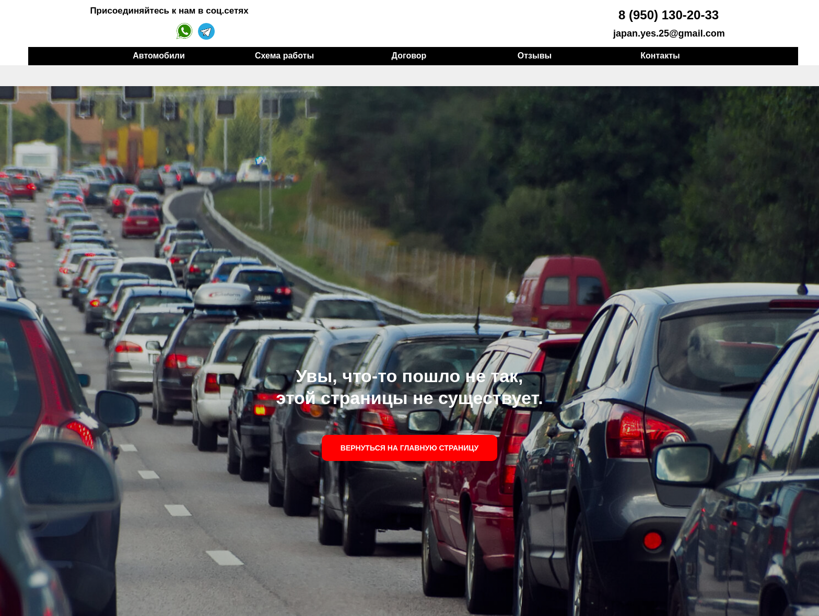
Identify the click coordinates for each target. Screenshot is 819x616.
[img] (576, 23)
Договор (409, 55)
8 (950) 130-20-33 (668, 15)
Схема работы (284, 55)
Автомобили (158, 55)
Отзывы (535, 55)
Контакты (660, 55)
